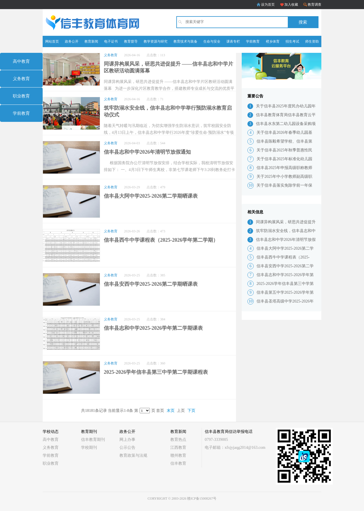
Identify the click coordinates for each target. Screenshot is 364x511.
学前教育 (253, 41)
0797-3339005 (216, 439)
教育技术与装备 (185, 41)
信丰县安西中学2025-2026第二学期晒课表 (151, 284)
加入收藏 (291, 5)
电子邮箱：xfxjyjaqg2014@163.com (235, 447)
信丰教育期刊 (93, 439)
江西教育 (178, 447)
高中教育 (21, 61)
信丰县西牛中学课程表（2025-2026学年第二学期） (161, 240)
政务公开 (71, 41)
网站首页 (52, 41)
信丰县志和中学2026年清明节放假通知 (147, 152)
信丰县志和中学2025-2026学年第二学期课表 (153, 328)
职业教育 (21, 96)
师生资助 (312, 41)
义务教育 (21, 78)
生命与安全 (211, 41)
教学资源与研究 (155, 41)
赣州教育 (178, 455)
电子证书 (111, 41)
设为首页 (268, 5)
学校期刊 (89, 447)
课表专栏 (233, 41)
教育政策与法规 (133, 455)
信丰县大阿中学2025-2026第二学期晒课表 (151, 196)
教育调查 (314, 5)
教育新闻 (91, 41)
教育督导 (131, 41)
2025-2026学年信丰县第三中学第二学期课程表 (156, 372)
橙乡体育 (273, 41)
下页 (191, 410)
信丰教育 (178, 463)
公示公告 (127, 447)
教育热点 (178, 439)
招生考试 (292, 41)
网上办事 (127, 439)
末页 (171, 410)
